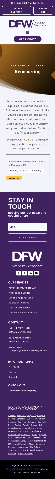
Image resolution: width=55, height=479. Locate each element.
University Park (27, 450)
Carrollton (40, 419)
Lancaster (37, 438)
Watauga (39, 450)
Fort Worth (23, 431)
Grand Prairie (14, 435)
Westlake (12, 454)
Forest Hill (12, 431)
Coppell (41, 422)
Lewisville (32, 441)
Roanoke (12, 447)
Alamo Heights (23, 416)
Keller (29, 438)
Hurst (16, 438)
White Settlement (25, 454)
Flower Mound (36, 428)
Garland (39, 431)
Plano (31, 444)
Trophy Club (13, 450)
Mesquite (23, 444)
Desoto (26, 425)
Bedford (11, 419)
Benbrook (21, 419)
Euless (11, 428)
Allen (33, 416)
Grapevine (25, 435)
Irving (22, 438)
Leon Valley (21, 441)
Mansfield (41, 441)
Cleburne (12, 422)
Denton (18, 425)
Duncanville (36, 425)
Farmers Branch (22, 428)
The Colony (35, 447)
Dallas (10, 425)
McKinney (13, 444)
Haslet (34, 435)
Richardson (40, 444)
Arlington (41, 416)
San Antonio (22, 447)
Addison (12, 416)
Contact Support (16, 10)
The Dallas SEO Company (22, 390)
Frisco (32, 431)
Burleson (31, 419)
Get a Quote (27, 39)
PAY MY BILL (43, 10)
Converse (22, 422)
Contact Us (24, 139)
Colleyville (32, 422)
